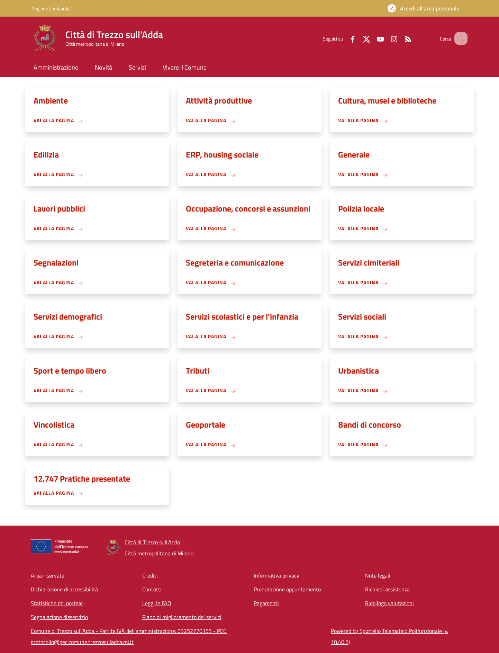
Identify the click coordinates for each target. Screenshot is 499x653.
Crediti (150, 575)
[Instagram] (385, 38)
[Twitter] (358, 38)
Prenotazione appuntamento (287, 589)
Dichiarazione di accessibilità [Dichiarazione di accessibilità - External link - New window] (64, 589)
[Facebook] (344, 38)
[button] (423, 8)
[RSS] (399, 38)
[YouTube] (372, 38)
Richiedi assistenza (387, 589)
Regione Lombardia (51, 8)
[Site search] (459, 38)
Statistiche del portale (57, 603)
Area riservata (47, 575)
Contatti (152, 589)
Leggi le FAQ (156, 603)
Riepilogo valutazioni (389, 603)
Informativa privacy (276, 575)
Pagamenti (266, 603)
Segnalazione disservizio (59, 617)
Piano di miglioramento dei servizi (181, 617)
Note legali (377, 575)
